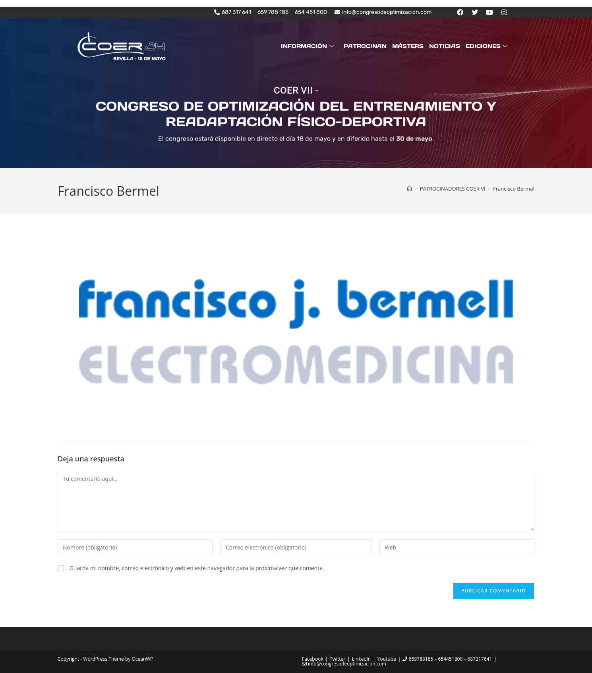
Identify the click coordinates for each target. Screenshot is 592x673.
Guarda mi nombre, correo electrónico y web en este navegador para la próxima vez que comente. (197, 568)
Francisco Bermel (513, 188)
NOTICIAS (444, 46)
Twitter (337, 659)
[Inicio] (409, 188)
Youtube (386, 659)
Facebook (312, 659)
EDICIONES (487, 46)
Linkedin (361, 659)
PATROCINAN (365, 46)
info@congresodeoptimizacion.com (344, 663)
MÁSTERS (408, 46)
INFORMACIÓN (308, 46)
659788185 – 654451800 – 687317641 (447, 659)
